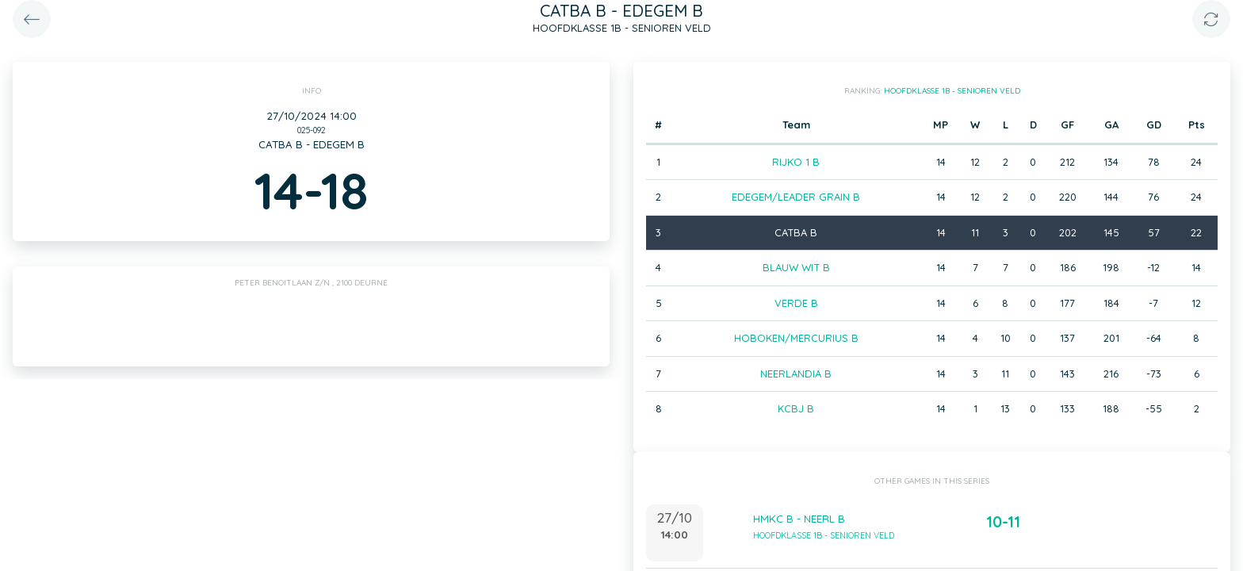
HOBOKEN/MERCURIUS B (796, 337)
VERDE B (796, 303)
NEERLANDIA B (796, 373)
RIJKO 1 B (796, 161)
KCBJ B (796, 408)
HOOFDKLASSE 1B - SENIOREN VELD (952, 91)
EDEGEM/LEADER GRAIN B (796, 196)
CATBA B (795, 232)
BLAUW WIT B (796, 267)
